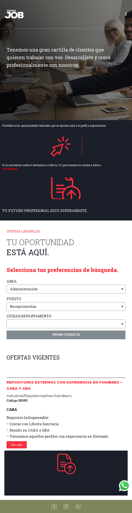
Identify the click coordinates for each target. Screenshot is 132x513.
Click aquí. (10, 168)
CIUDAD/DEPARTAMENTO (29, 316)
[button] (17, 444)
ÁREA (12, 281)
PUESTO (14, 298)
